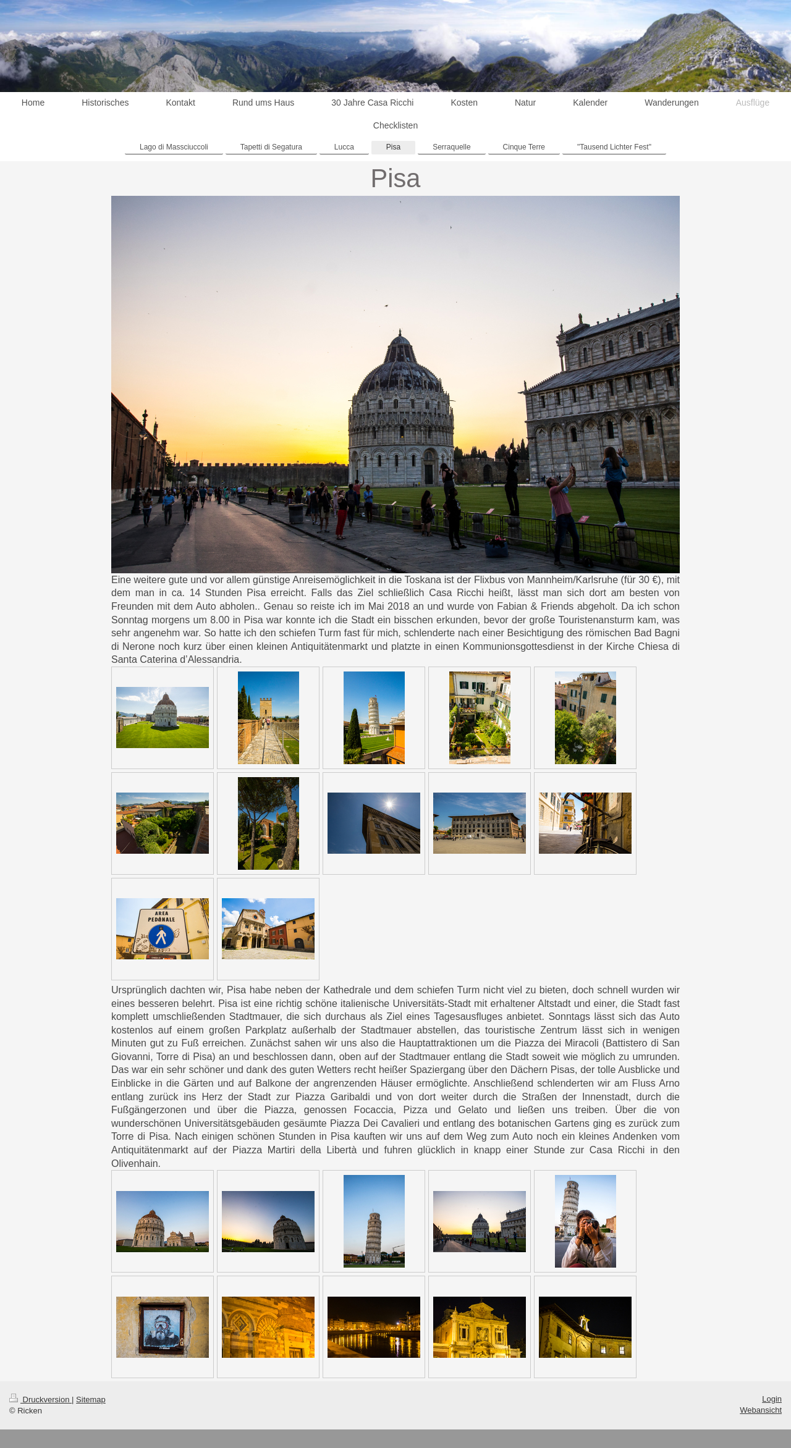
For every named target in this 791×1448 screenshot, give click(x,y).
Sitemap (91, 1399)
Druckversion (40, 1399)
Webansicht (761, 1410)
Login (772, 1399)
